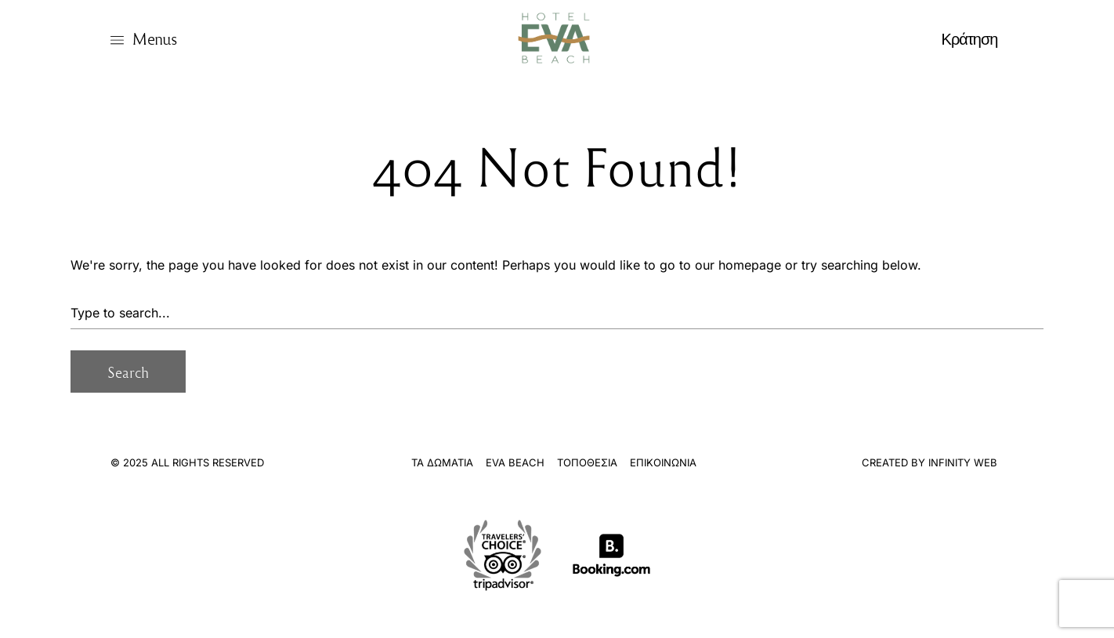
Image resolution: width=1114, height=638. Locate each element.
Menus (154, 38)
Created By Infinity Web (929, 462)
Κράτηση (970, 38)
